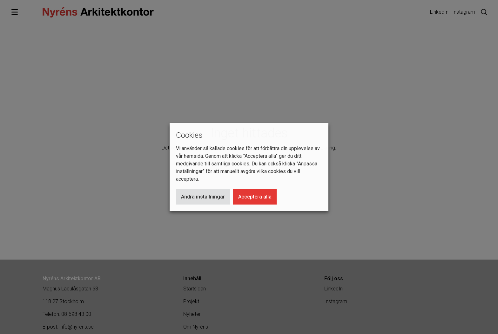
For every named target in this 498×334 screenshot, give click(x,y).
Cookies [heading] (189, 135)
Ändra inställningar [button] (203, 197)
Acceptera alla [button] (255, 197)
